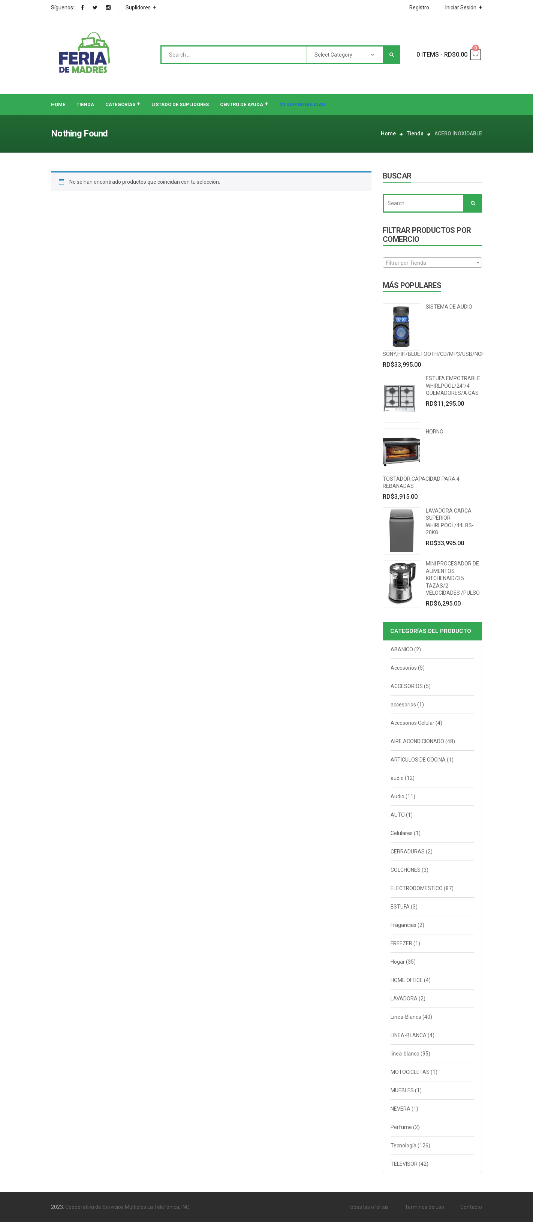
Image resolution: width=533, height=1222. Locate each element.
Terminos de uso (424, 1207)
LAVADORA (404, 999)
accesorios (403, 705)
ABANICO (402, 649)
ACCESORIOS (407, 686)
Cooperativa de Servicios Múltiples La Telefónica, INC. (127, 1207)
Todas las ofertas (368, 1207)
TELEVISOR (404, 1164)
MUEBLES (402, 1090)
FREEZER (401, 943)
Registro (419, 7)
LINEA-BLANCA (409, 1035)
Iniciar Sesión (460, 7)
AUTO (398, 815)
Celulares (402, 833)
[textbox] (432, 263)
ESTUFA (400, 907)
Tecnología (403, 1146)
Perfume (401, 1127)
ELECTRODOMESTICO (417, 888)
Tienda (415, 133)
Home (388, 133)
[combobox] (432, 262)
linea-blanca (405, 1054)
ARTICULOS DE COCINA (418, 760)
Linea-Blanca (406, 1017)
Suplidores (138, 7)
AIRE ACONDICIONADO (417, 741)
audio (397, 778)
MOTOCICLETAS (410, 1072)
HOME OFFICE (407, 980)
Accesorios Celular (412, 723)
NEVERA (400, 1109)
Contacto (471, 1207)
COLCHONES (406, 870)
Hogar (398, 962)
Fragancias (403, 925)
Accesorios (404, 668)
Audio (397, 796)
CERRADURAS (408, 852)
